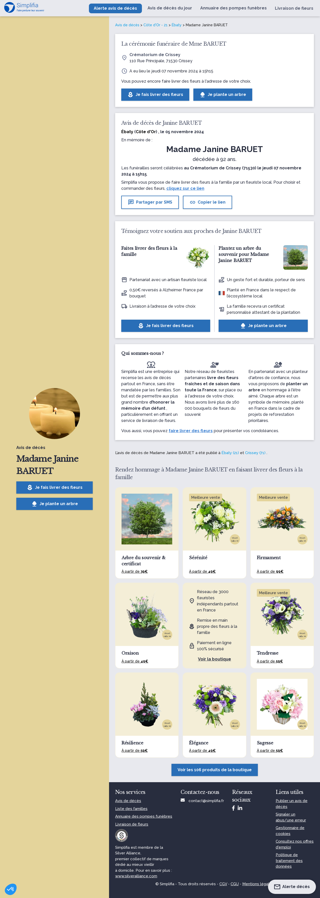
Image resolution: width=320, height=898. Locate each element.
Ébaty (177, 25)
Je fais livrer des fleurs (55, 487)
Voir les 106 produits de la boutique (215, 769)
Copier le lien (207, 202)
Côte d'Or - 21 (155, 25)
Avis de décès (127, 25)
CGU (235, 884)
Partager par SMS (150, 202)
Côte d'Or (146, 131)
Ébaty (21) (230, 453)
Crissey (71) (255, 453)
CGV (223, 884)
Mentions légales (258, 884)
